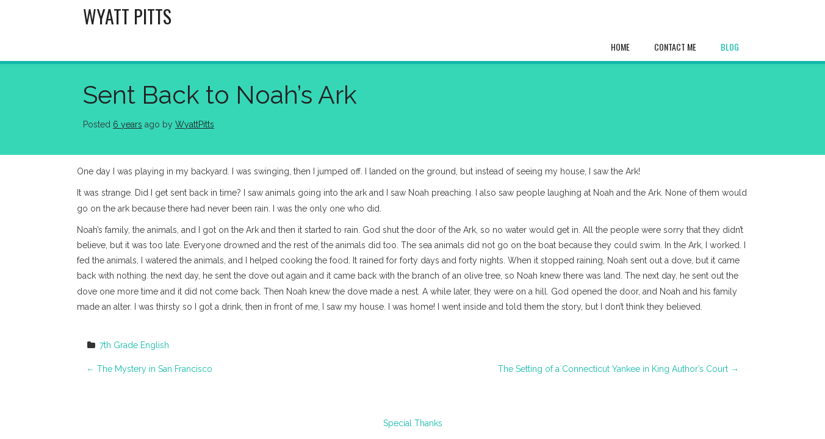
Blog (730, 46)
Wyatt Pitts (127, 16)
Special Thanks (412, 423)
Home (620, 46)
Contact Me (675, 46)
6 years (127, 124)
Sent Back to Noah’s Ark (220, 95)
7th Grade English (134, 345)
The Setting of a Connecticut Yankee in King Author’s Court (618, 369)
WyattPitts (194, 124)
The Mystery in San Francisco (149, 369)
